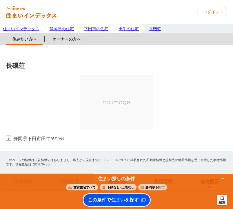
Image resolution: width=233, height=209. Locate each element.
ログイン (211, 12)
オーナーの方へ (66, 39)
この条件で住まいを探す (113, 200)
